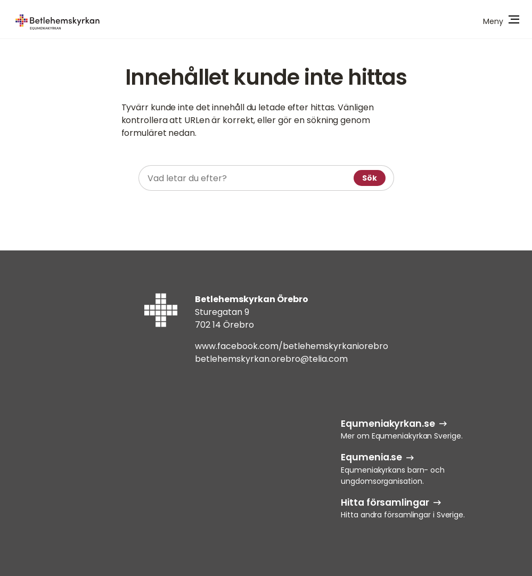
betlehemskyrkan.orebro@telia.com (271, 359)
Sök (369, 178)
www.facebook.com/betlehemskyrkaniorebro (291, 346)
